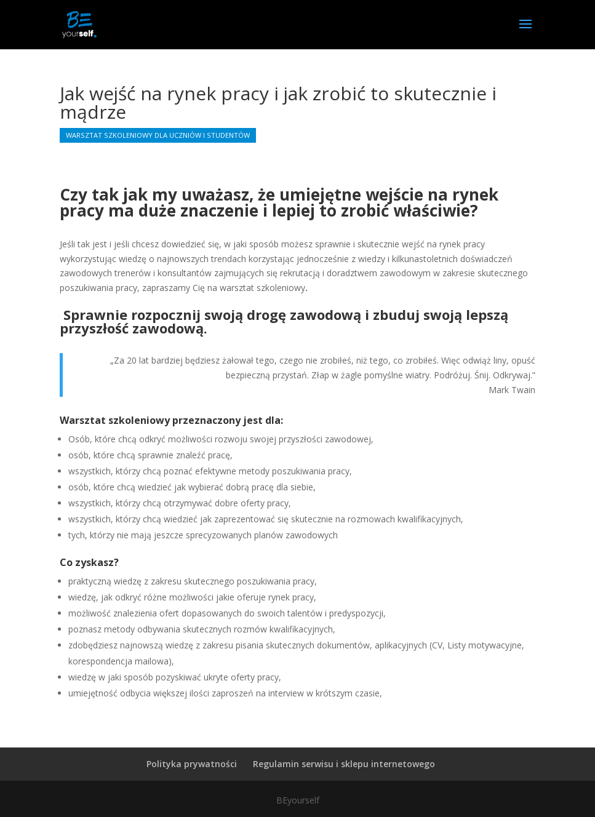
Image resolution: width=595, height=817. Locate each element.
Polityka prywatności (191, 764)
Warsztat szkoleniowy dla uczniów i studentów (158, 135)
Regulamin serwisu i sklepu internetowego (344, 764)
